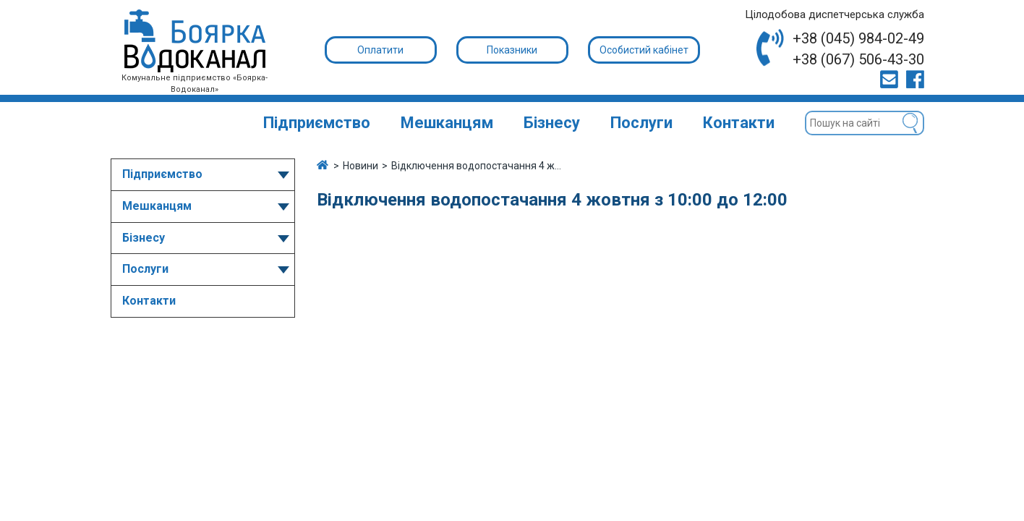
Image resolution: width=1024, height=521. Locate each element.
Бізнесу (552, 123)
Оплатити (380, 50)
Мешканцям (447, 123)
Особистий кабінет (644, 50)
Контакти (739, 123)
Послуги (641, 123)
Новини (360, 165)
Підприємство (316, 123)
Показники (512, 50)
